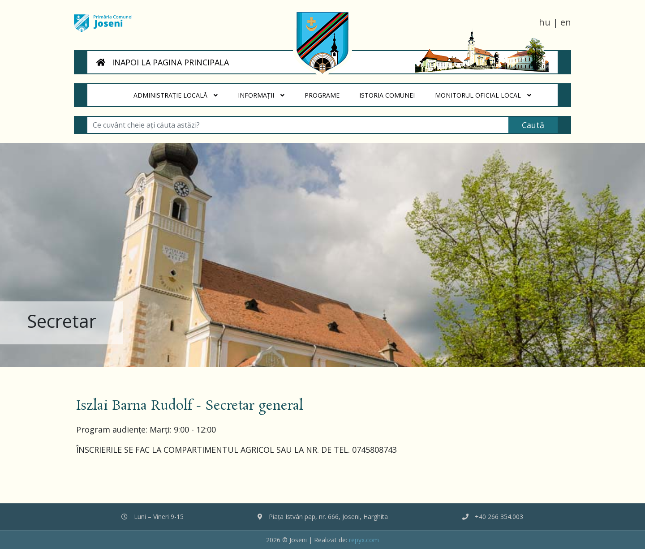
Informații (261, 95)
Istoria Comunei (392, 91)
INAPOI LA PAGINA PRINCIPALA (162, 62)
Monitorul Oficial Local (483, 95)
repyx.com (364, 540)
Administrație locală (175, 95)
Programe (327, 91)
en (565, 22)
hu (544, 22)
